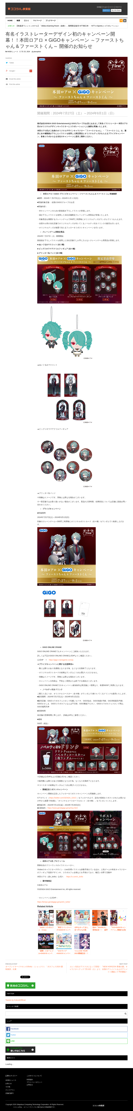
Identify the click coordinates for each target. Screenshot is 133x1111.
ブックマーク (51, 21)
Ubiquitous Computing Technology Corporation (33, 1104)
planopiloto (37, 52)
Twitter (11, 63)
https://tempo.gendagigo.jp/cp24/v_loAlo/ (53, 902)
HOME (10, 21)
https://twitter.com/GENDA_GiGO (62, 798)
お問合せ (30, 1085)
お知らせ (8, 1083)
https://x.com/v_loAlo (74, 877)
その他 (7, 1087)
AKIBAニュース (12, 52)
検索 (18, 21)
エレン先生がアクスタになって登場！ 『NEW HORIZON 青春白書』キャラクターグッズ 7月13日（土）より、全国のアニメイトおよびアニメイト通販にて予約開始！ (98, 969)
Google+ (12, 71)
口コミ (26, 21)
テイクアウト (10, 1090)
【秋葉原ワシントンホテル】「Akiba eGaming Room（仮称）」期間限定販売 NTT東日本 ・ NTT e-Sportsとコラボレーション (67, 26)
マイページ (37, 21)
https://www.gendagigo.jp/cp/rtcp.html (62, 808)
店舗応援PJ (9, 1093)
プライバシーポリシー (35, 1082)
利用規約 (30, 1079)
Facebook (12, 1029)
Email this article (13, 79)
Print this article (12, 84)
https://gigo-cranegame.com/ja (61, 660)
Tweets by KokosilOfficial (15, 1000)
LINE (10, 1041)
